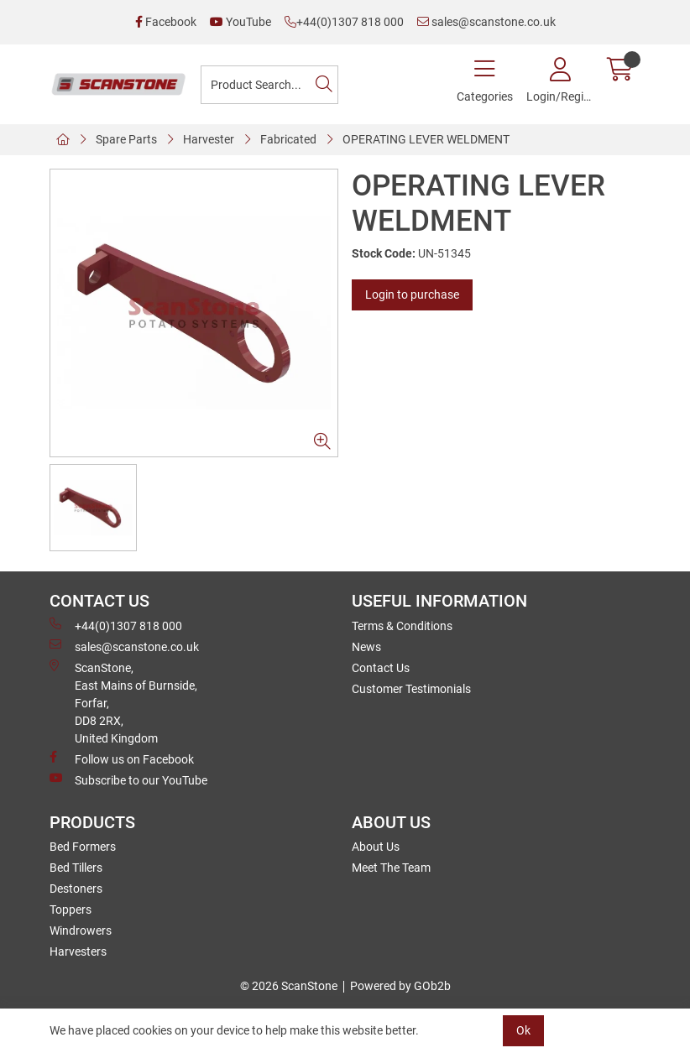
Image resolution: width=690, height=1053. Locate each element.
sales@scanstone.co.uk (486, 22)
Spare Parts (126, 139)
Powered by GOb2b (400, 986)
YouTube (240, 22)
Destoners (76, 888)
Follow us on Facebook (122, 758)
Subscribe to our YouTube (128, 779)
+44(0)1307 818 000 (344, 22)
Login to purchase (412, 294)
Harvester (208, 139)
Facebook (165, 22)
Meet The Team (391, 867)
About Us (376, 846)
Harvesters (78, 951)
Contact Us (381, 668)
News (366, 647)
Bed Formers (83, 846)
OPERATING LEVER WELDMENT (426, 139)
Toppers (70, 909)
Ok (523, 1030)
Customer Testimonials (411, 689)
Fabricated (288, 139)
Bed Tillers (76, 867)
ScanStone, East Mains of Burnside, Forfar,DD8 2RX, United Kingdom (123, 702)
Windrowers (81, 930)
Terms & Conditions (402, 626)
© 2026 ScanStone (288, 986)
